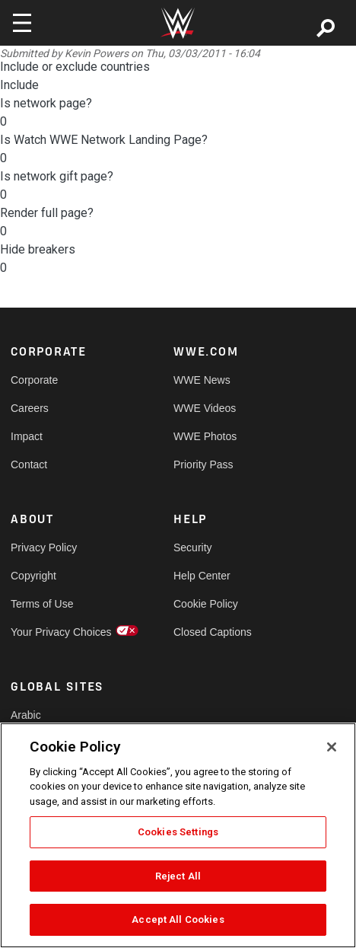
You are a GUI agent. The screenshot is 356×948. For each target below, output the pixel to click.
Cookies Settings (178, 832)
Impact (27, 436)
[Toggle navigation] (22, 22)
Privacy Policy (44, 547)
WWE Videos (204, 408)
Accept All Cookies (178, 919)
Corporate (34, 380)
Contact (29, 464)
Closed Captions (212, 632)
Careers (30, 408)
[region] (178, 835)
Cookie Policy (205, 604)
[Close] (331, 747)
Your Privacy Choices (51, 632)
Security (192, 547)
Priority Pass (203, 464)
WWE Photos (205, 436)
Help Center (201, 576)
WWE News (201, 380)
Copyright (33, 576)
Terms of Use (42, 604)
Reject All (178, 876)
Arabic (26, 715)
